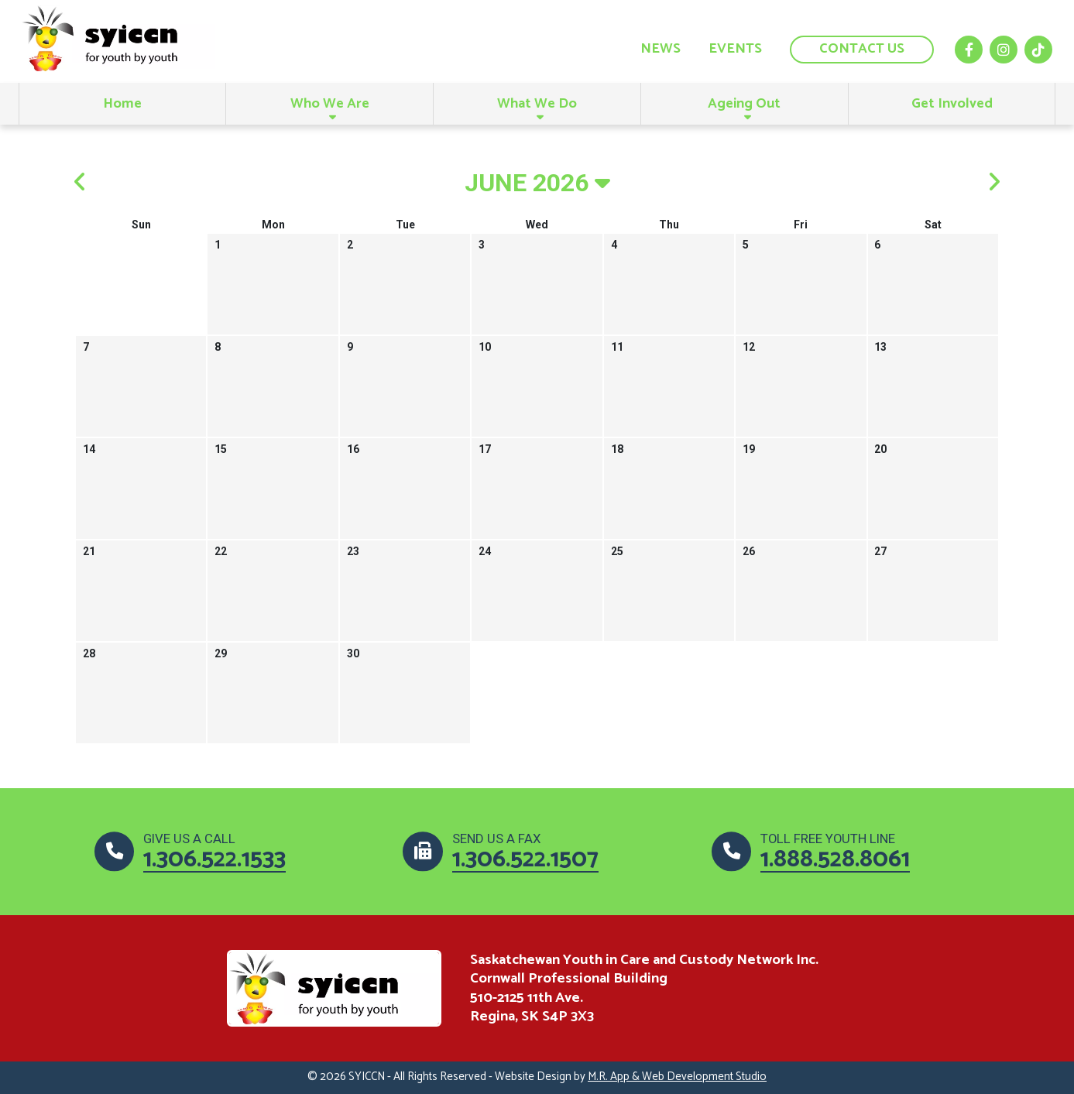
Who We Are (329, 103)
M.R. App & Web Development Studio (677, 1077)
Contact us (861, 48)
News (660, 48)
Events (735, 48)
